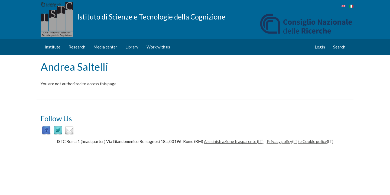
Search (339, 46)
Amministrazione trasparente (230, 141)
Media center (105, 46)
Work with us (158, 46)
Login (320, 46)
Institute (52, 46)
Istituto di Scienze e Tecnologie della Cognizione (151, 16)
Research (77, 46)
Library (131, 46)
